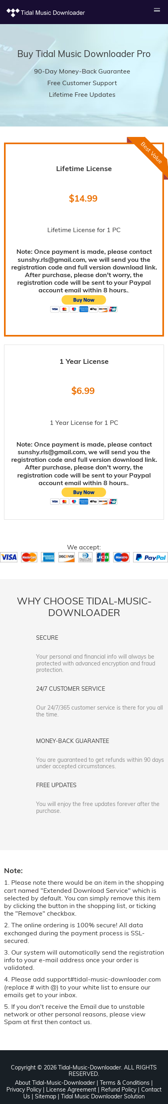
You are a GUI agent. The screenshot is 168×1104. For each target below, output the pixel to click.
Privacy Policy (23, 1089)
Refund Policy (118, 1089)
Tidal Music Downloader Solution (103, 1096)
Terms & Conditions (125, 1082)
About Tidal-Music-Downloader (55, 1082)
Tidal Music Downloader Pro (93, 53)
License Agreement (71, 1089)
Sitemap (45, 1096)
